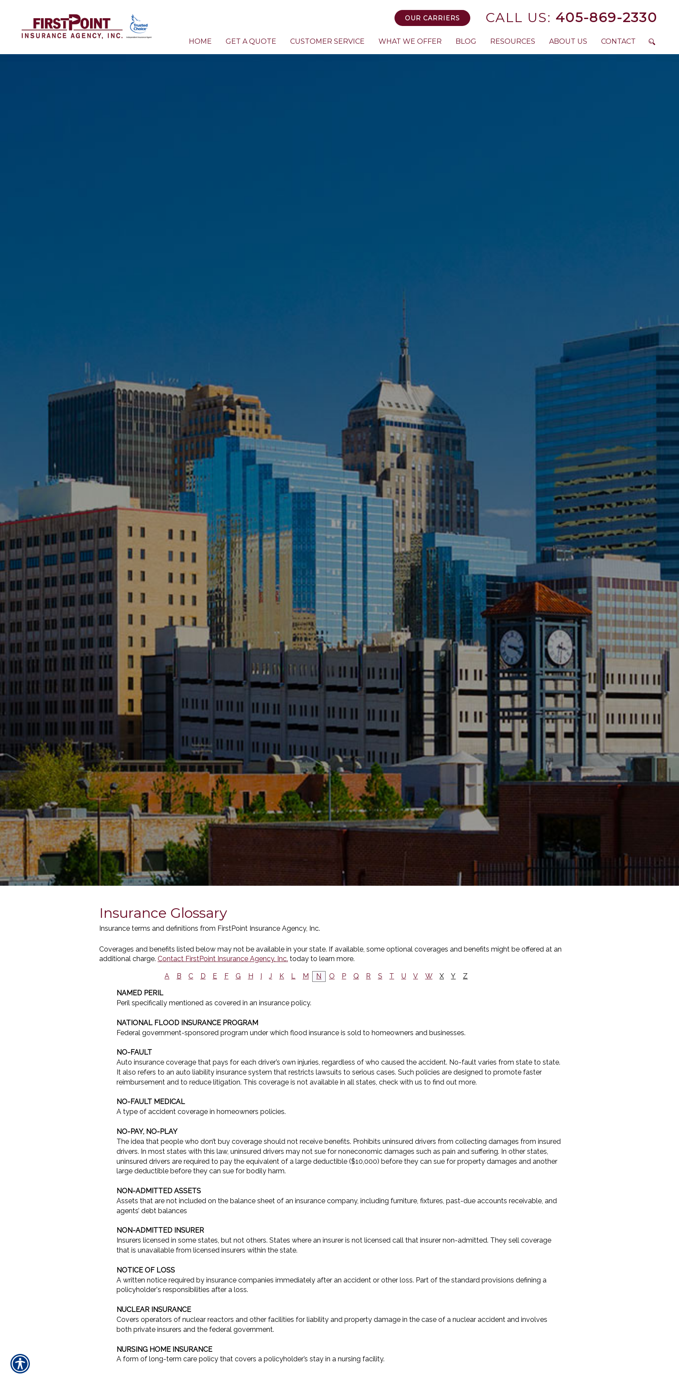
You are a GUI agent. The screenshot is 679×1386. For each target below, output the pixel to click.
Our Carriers (432, 18)
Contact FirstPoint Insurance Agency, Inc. (223, 959)
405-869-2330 (571, 18)
